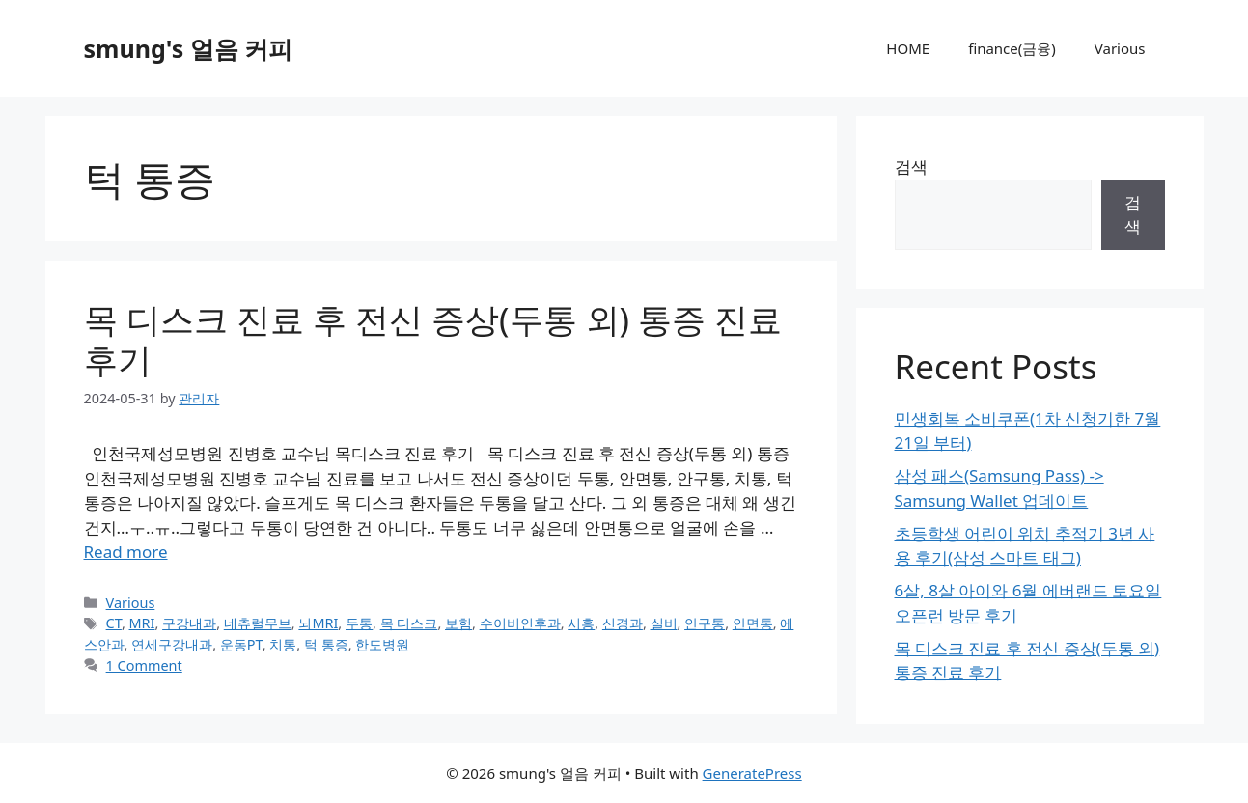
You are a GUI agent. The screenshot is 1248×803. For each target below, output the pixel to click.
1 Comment (144, 665)
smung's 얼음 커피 (188, 48)
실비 (664, 623)
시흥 (581, 623)
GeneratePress (752, 773)
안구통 (704, 623)
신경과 (622, 623)
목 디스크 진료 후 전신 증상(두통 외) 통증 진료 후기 (433, 339)
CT (114, 623)
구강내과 (189, 623)
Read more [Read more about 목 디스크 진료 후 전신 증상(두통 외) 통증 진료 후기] (126, 551)
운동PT (241, 644)
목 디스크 (409, 623)
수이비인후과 (520, 623)
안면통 (753, 623)
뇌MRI (318, 623)
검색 (911, 166)
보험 (458, 623)
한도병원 (382, 644)
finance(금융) (1012, 48)
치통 (282, 644)
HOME (907, 48)
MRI (142, 623)
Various (1120, 48)
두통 (359, 623)
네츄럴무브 (257, 623)
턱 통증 (326, 644)
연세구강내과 (171, 644)
